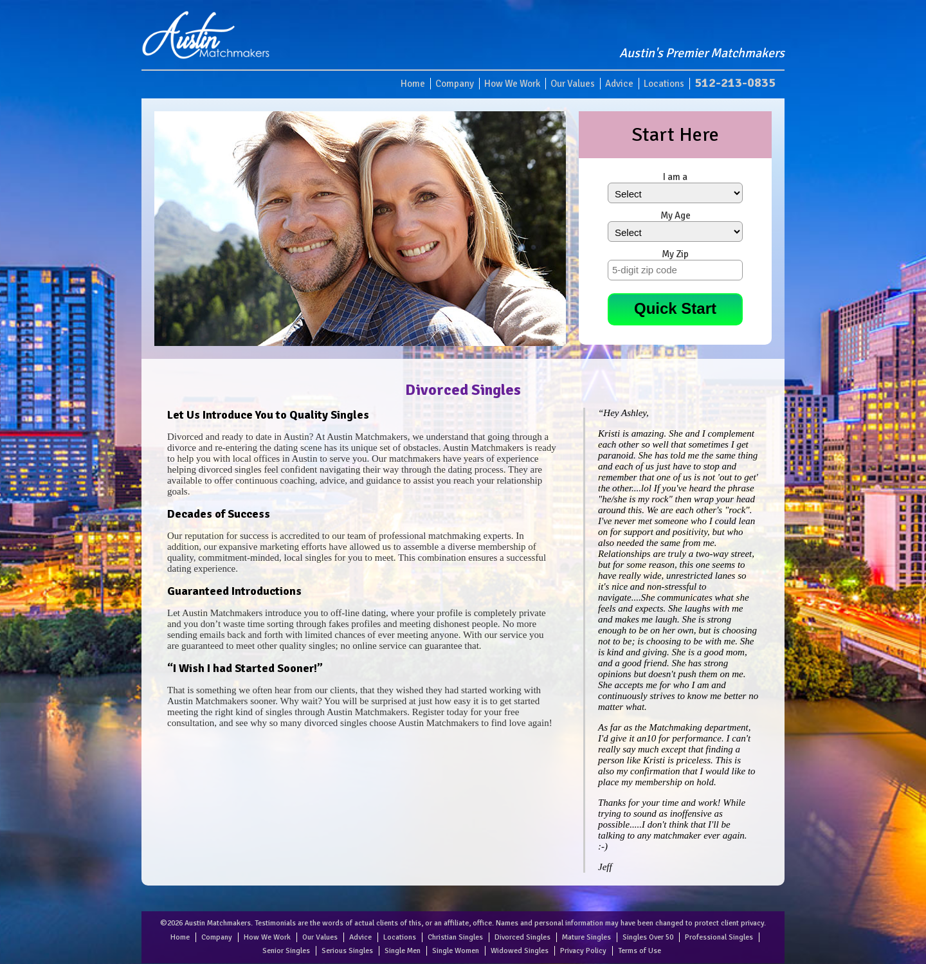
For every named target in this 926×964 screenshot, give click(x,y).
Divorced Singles (522, 937)
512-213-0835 (735, 83)
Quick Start (675, 308)
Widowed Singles (520, 951)
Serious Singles (347, 951)
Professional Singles (719, 937)
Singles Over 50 (647, 937)
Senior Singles (286, 951)
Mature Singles (586, 937)
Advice (619, 83)
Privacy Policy (583, 951)
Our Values (572, 83)
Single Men (403, 951)
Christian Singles (455, 937)
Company (454, 83)
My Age (675, 215)
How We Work (512, 83)
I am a (675, 177)
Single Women (455, 951)
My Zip (675, 254)
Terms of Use (639, 951)
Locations (664, 83)
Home (413, 83)
